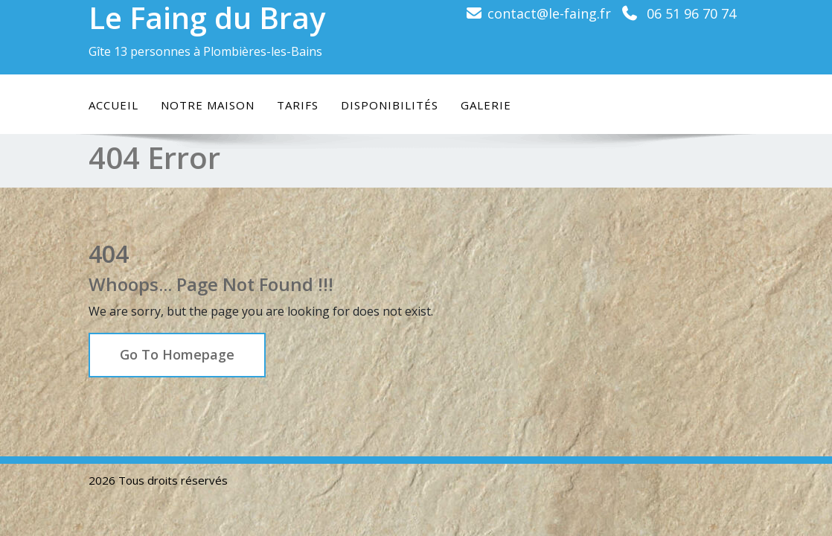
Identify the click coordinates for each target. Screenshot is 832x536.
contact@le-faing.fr (549, 13)
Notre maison (208, 105)
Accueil (113, 105)
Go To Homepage (177, 354)
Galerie (486, 105)
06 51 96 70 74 (691, 13)
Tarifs (298, 105)
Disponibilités (389, 105)
